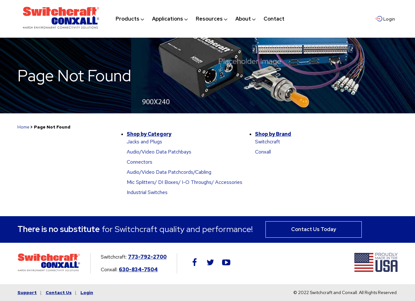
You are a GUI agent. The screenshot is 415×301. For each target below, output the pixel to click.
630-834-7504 (138, 269)
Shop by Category (149, 134)
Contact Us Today (313, 229)
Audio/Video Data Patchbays (159, 151)
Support (27, 292)
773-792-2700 (147, 257)
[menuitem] (127, 19)
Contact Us (59, 292)
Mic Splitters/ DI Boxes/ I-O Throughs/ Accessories (184, 182)
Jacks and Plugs (144, 141)
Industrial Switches (147, 192)
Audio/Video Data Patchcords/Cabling (169, 172)
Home (23, 127)
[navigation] (200, 19)
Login (86, 292)
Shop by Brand (273, 134)
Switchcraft (267, 141)
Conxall (263, 151)
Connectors (139, 162)
